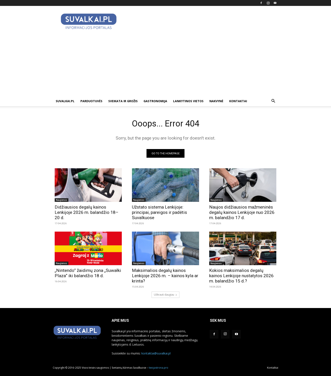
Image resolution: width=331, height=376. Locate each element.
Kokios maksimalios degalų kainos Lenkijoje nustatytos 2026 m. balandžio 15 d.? (241, 276)
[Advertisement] (165, 64)
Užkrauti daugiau (165, 294)
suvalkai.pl (65, 101)
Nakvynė (216, 101)
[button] (273, 101)
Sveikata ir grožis (123, 101)
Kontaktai (238, 101)
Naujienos (61, 199)
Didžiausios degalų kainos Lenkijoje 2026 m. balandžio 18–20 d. (86, 212)
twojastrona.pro (158, 367)
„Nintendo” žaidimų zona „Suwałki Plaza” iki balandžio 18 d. (88, 273)
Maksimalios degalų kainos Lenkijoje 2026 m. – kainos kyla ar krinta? (165, 276)
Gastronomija (155, 101)
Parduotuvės (91, 101)
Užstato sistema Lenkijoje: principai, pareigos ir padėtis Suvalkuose (159, 212)
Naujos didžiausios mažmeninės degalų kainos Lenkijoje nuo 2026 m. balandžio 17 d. (241, 212)
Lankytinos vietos (188, 101)
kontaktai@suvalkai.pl (156, 353)
